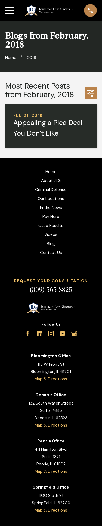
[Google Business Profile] (74, 333)
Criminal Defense (51, 189)
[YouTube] (62, 333)
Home (51, 171)
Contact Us (51, 252)
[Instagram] (51, 333)
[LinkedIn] (39, 333)
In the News (51, 207)
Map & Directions (51, 379)
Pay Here (50, 216)
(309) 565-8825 (51, 290)
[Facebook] (28, 333)
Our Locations (51, 198)
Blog (51, 243)
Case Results (50, 225)
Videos (50, 234)
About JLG (51, 180)
